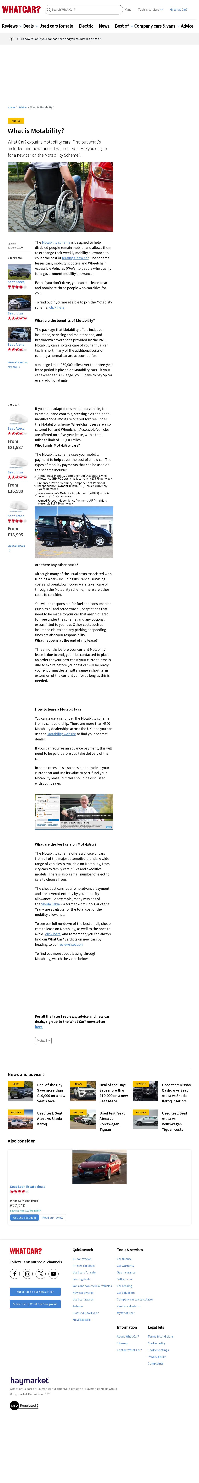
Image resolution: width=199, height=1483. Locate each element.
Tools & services (148, 10)
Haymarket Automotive (52, 1389)
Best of (124, 26)
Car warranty (125, 1266)
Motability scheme (56, 242)
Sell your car (125, 1279)
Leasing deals (81, 1279)
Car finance (124, 1259)
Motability (43, 1040)
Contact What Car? (129, 1350)
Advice (189, 26)
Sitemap (122, 1343)
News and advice (26, 1074)
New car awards (83, 1293)
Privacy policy (157, 1357)
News (106, 26)
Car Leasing (124, 1286)
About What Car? (128, 1337)
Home (11, 107)
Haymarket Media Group (101, 1389)
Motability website (61, 734)
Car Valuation (126, 1293)
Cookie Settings (158, 1350)
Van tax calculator (129, 1306)
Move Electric (81, 1320)
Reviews (12, 26)
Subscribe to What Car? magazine (35, 1304)
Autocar (78, 1306)
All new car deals (84, 1266)
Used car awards (83, 1299)
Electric (88, 26)
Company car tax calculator (135, 1299)
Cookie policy (156, 1343)
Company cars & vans (157, 26)
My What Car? (178, 10)
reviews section (71, 944)
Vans (128, 10)
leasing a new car (75, 258)
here (39, 1026)
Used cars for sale (58, 26)
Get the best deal (24, 1217)
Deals (30, 26)
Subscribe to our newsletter (35, 1291)
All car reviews (82, 1259)
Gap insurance (126, 1272)
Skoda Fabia (50, 904)
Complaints (155, 1364)
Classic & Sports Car (86, 1313)
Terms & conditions (160, 1337)
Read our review (52, 1217)
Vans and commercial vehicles (92, 1286)
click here (57, 307)
